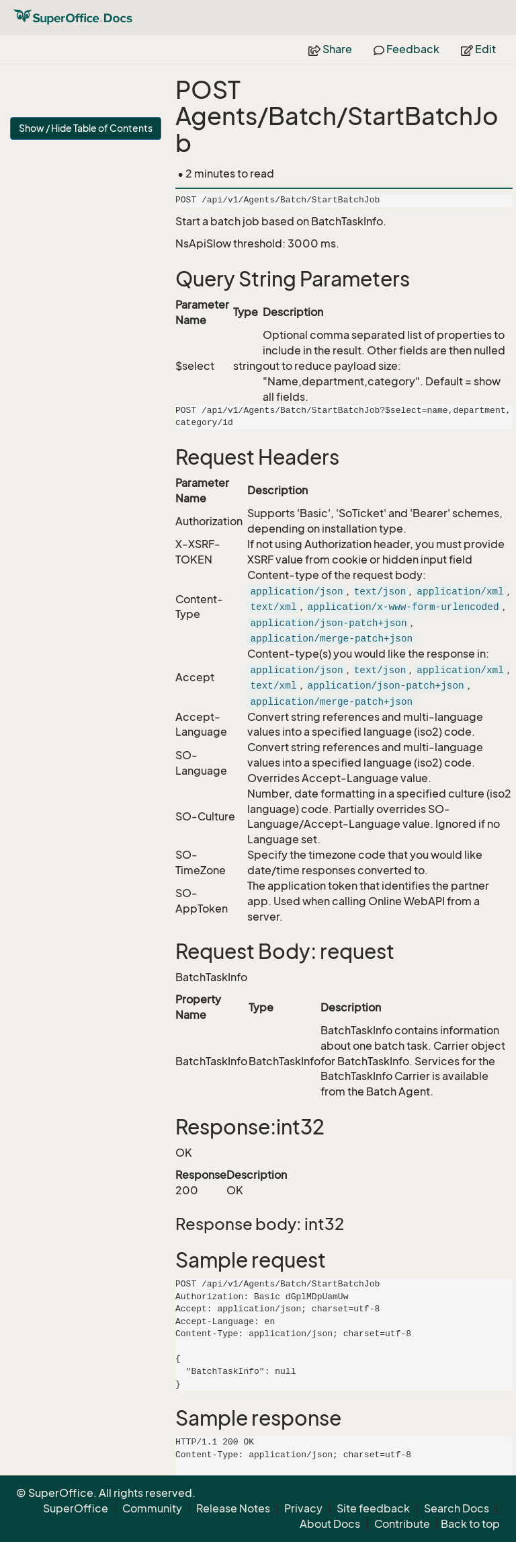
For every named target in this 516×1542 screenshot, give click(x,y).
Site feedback (373, 1508)
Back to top (470, 1524)
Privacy (303, 1508)
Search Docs (456, 1508)
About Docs (330, 1524)
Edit (478, 49)
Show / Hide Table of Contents (86, 128)
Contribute (402, 1524)
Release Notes (233, 1508)
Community (152, 1508)
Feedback (406, 49)
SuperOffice (75, 1508)
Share (330, 49)
